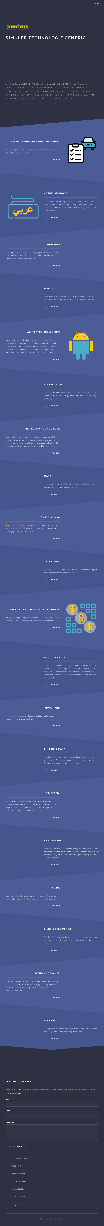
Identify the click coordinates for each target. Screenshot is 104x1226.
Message (10, 1122)
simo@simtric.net (18, 1173)
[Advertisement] (52, 63)
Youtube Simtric (18, 1189)
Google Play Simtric (19, 1181)
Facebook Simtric (18, 1197)
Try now (55, 160)
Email (8, 1111)
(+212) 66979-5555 (19, 1166)
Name (8, 1099)
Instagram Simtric (18, 1204)
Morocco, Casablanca (20, 1158)
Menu (96, 3)
